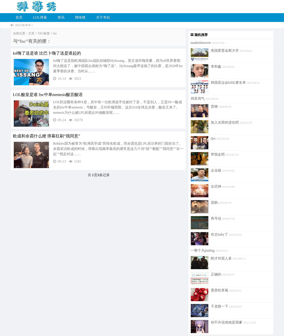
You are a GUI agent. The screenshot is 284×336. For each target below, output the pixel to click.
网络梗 (80, 17)
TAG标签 (44, 33)
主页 (31, 33)
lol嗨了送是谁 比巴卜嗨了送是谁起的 (47, 53)
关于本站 (103, 17)
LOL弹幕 (40, 17)
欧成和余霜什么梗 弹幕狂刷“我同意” (46, 136)
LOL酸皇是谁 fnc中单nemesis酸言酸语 (48, 94)
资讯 (60, 17)
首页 (19, 17)
